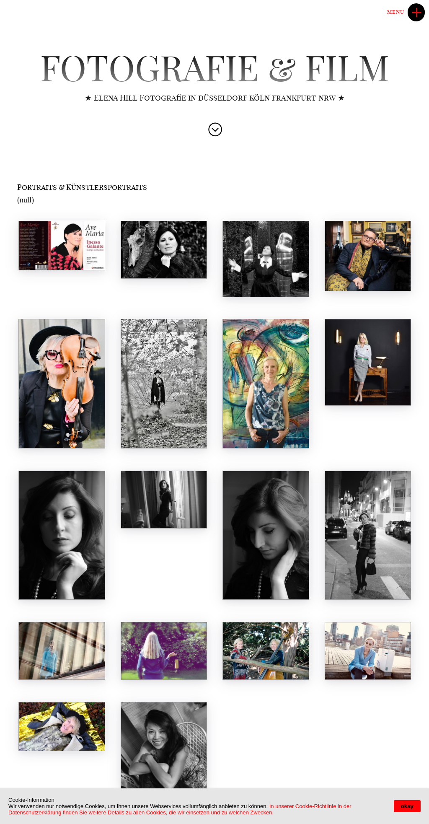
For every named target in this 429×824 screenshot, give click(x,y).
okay (407, 806)
